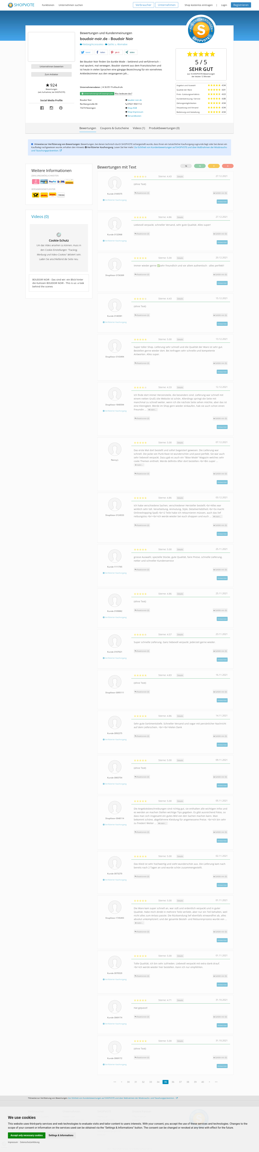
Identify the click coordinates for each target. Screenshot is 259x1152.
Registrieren (241, 5)
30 (128, 1081)
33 (150, 1081)
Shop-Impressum (135, 111)
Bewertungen (87, 128)
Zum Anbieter (51, 74)
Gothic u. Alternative (116, 44)
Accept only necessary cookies (27, 1135)
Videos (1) (139, 128)
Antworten (222, 201)
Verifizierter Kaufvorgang (115, 200)
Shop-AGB (132, 108)
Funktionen (48, 5)
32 (143, 1081)
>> (216, 1081)
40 (202, 1081)
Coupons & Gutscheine (114, 128)
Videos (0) (40, 216)
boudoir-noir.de (135, 100)
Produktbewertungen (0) (164, 128)
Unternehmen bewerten (51, 66)
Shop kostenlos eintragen (199, 5)
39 (195, 1081)
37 (180, 1081)
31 (135, 1081)
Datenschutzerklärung (29, 1142)
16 (186, 166)
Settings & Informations (61, 1135)
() (220, 193)
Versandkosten (134, 115)
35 (165, 1081)
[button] (86, 52)
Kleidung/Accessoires (92, 44)
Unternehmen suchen (71, 5)
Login (224, 5)
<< (114, 1081)
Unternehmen (167, 5)
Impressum (13, 1142)
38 (187, 1081)
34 (158, 1081)
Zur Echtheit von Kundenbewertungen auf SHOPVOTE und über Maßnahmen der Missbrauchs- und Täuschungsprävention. (123, 1098)
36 (173, 1081)
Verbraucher (143, 5)
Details (180, 176)
